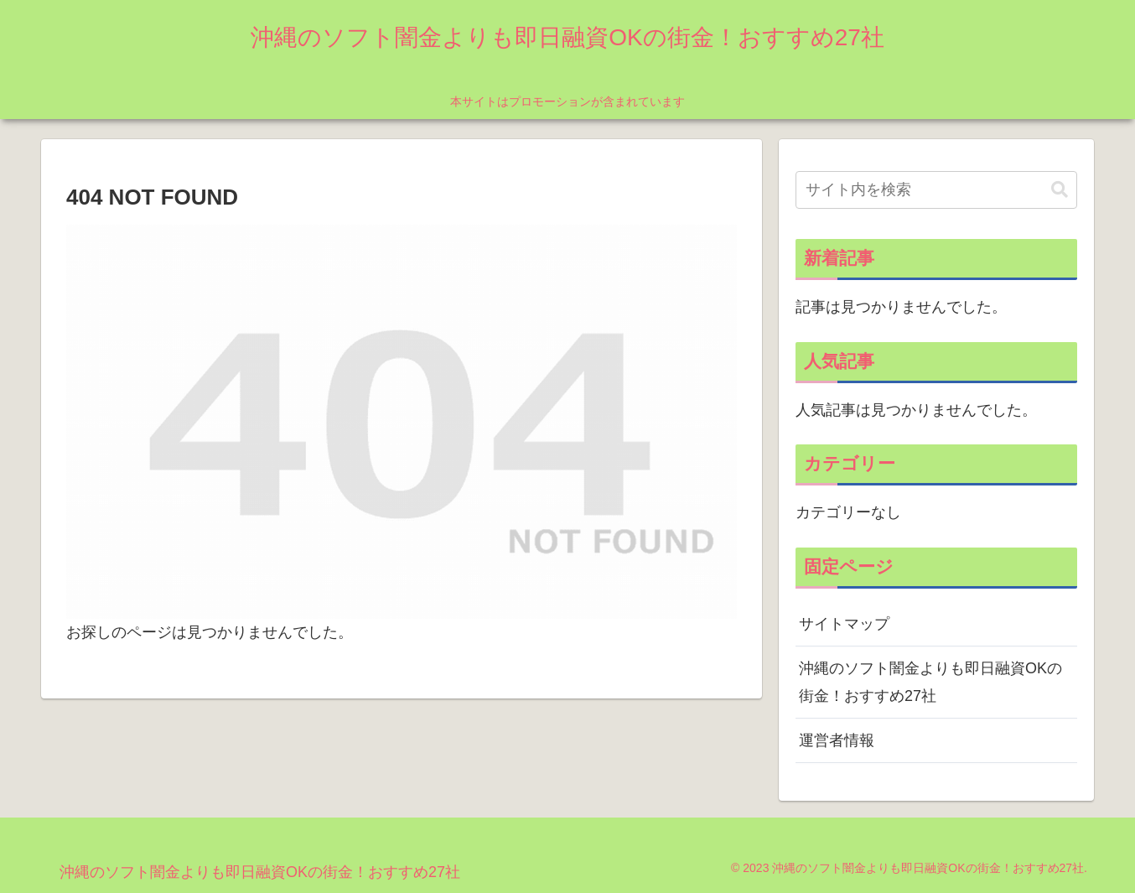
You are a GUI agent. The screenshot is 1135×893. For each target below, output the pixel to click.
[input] (936, 190)
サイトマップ (844, 623)
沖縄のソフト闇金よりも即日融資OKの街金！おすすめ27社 (930, 681)
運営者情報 (836, 740)
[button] (1059, 190)
